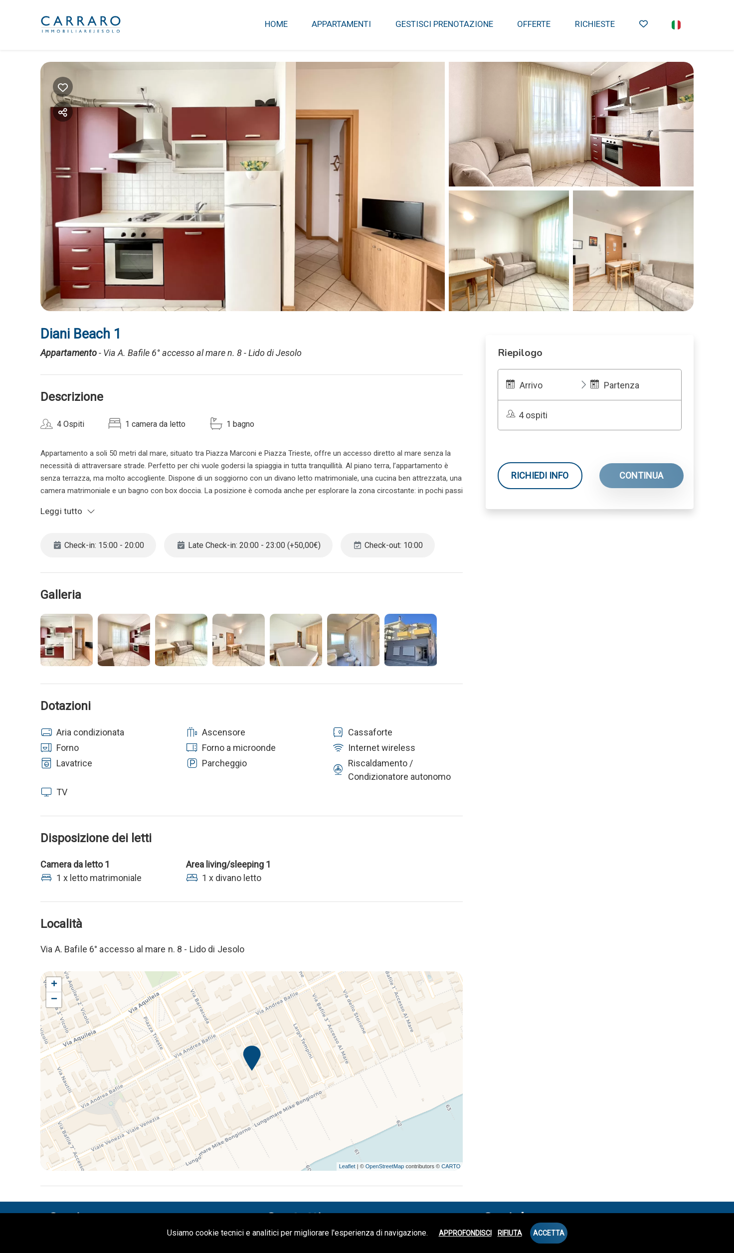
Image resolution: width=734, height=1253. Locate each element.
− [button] (54, 999)
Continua (641, 475)
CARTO (450, 1166)
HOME (276, 24)
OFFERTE (533, 24)
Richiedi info (539, 475)
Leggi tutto (67, 511)
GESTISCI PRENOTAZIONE (444, 24)
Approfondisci (465, 1233)
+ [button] (54, 984)
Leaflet (347, 1166)
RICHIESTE (595, 24)
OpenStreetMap (385, 1166)
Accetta (548, 1233)
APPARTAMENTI (341, 24)
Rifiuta (510, 1233)
